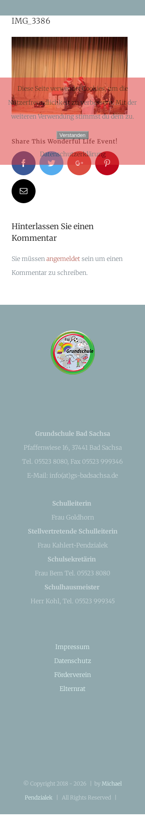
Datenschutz (72, 661)
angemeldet (63, 258)
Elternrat (72, 688)
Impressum (72, 647)
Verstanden (72, 135)
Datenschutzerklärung (73, 154)
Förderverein (72, 675)
